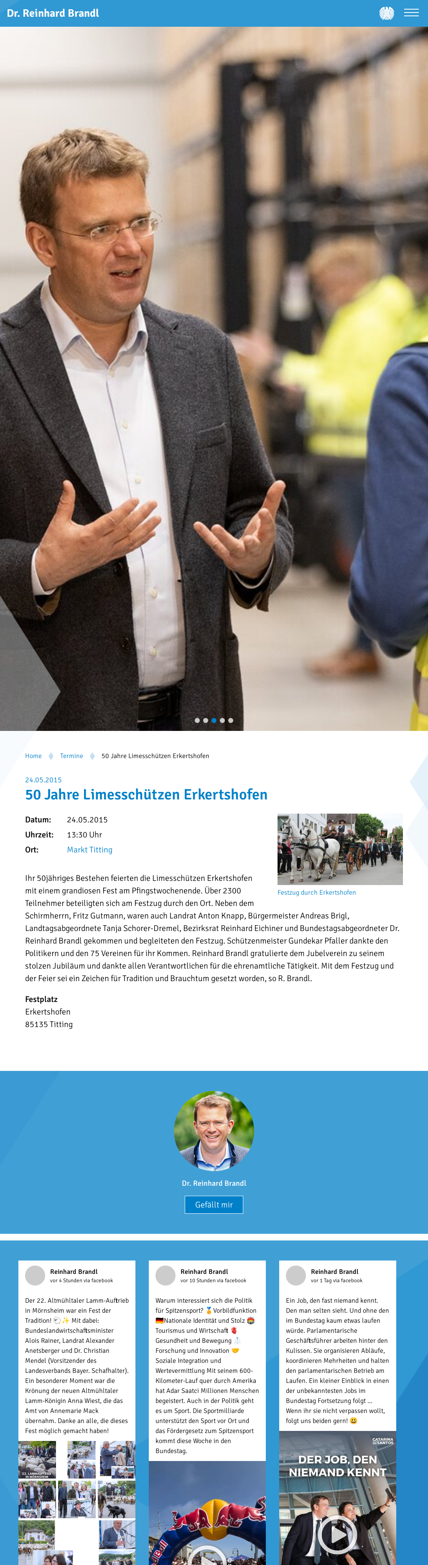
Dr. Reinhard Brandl (214, 1183)
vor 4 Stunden (67, 1280)
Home (33, 756)
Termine (71, 756)
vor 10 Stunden (199, 1280)
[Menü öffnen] (411, 13)
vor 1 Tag (322, 1280)
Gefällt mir (214, 1205)
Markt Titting (89, 850)
